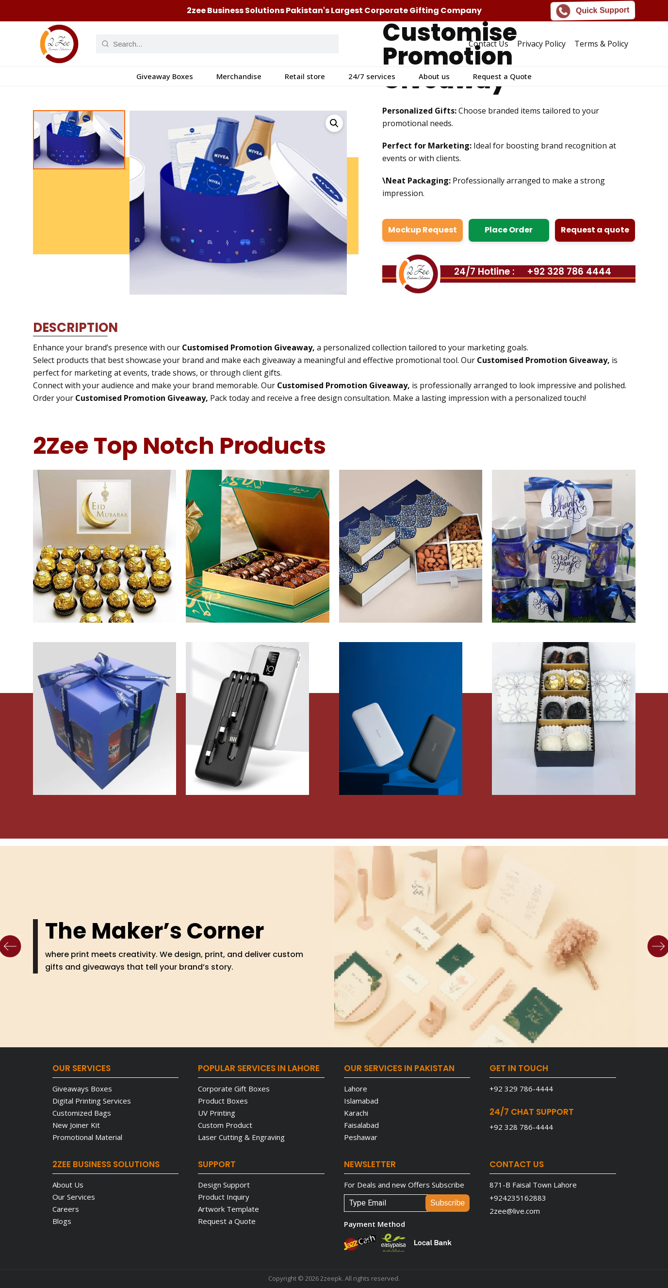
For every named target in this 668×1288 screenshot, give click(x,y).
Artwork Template (228, 1209)
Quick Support (593, 10)
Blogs (61, 1221)
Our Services (73, 1197)
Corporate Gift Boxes (234, 1088)
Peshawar (360, 1137)
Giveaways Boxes (82, 1088)
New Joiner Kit (76, 1125)
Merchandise (238, 76)
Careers (65, 1209)
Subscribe (447, 1203)
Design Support (224, 1184)
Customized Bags (81, 1113)
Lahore (355, 1088)
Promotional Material (87, 1137)
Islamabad (361, 1101)
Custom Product (225, 1125)
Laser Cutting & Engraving (241, 1137)
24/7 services (371, 76)
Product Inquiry (223, 1197)
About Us (67, 1184)
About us (434, 76)
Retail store (305, 76)
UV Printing (216, 1113)
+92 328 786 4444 (569, 271)
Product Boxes (223, 1101)
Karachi (356, 1113)
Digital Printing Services (91, 1101)
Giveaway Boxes (164, 76)
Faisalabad (361, 1125)
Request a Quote (502, 76)
